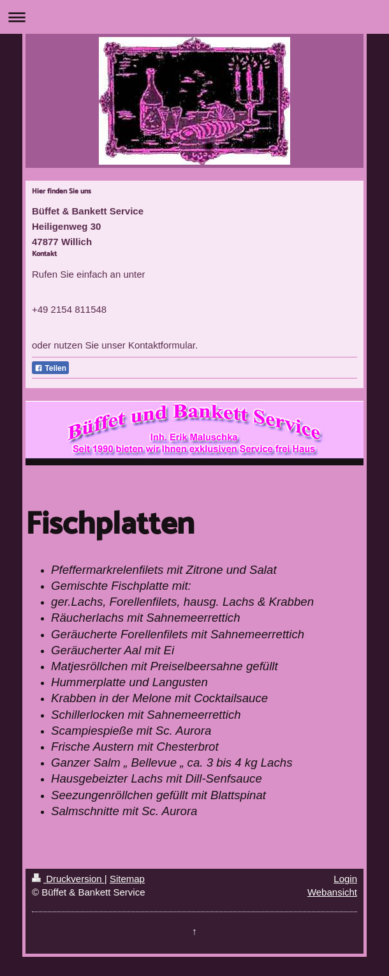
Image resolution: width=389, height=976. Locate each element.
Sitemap (127, 878)
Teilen (50, 368)
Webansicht (332, 892)
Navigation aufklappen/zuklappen (194, 17)
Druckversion (68, 878)
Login (345, 878)
